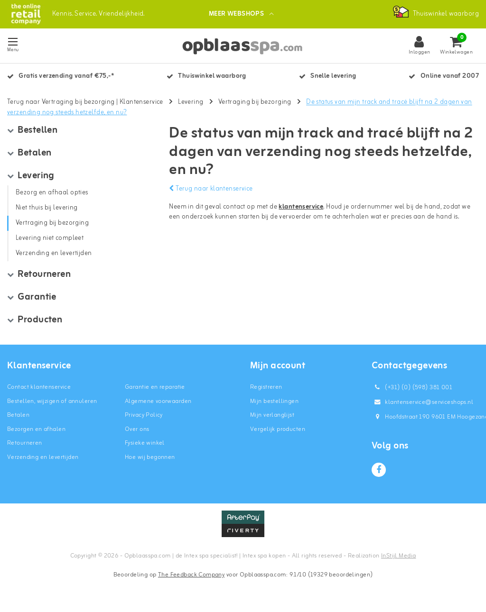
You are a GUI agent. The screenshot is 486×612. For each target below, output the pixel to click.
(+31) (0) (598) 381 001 (412, 389)
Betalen (18, 417)
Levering (190, 104)
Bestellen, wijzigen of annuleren (52, 403)
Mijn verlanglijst (272, 417)
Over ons (137, 431)
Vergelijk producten (277, 431)
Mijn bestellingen (274, 403)
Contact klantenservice (39, 389)
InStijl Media (398, 558)
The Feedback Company (191, 577)
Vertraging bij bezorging (254, 104)
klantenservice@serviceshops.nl (422, 404)
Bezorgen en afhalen (36, 431)
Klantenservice (141, 104)
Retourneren (24, 445)
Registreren (266, 389)
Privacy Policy (144, 417)
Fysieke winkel (145, 445)
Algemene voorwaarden (158, 403)
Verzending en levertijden (43, 459)
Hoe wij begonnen (150, 459)
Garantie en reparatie (155, 389)
